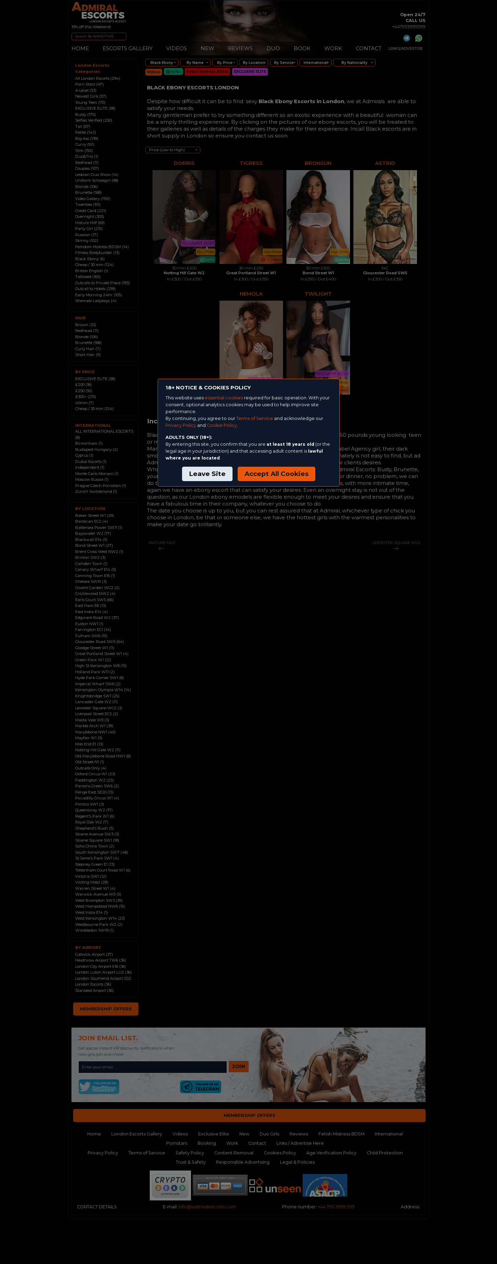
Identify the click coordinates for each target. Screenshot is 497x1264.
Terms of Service (254, 418)
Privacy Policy (181, 425)
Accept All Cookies (276, 474)
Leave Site (207, 474)
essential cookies (224, 397)
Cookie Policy (222, 425)
